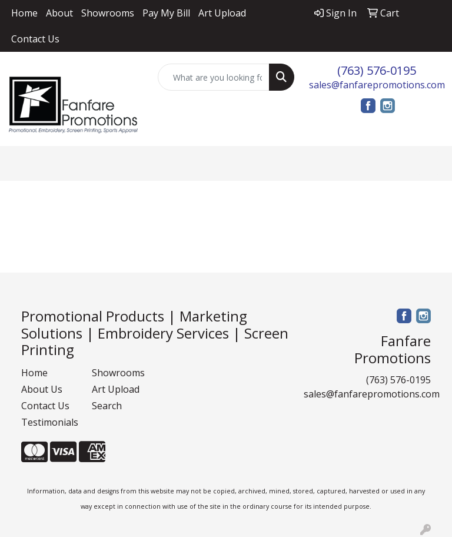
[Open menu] (428, 163)
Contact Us (35, 38)
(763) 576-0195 (376, 70)
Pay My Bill (166, 12)
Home (24, 12)
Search (107, 405)
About (59, 12)
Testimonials (49, 422)
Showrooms (107, 12)
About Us (41, 389)
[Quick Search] (214, 77)
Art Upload (222, 12)
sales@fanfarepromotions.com (377, 84)
